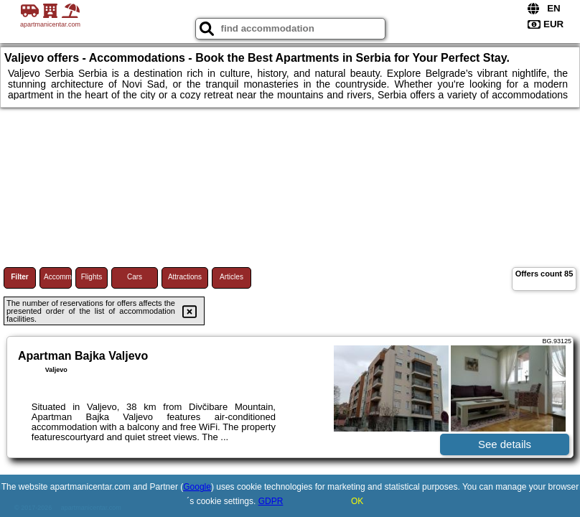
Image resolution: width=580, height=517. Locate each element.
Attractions (185, 277)
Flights (91, 277)
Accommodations (58, 277)
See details (504, 444)
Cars (134, 277)
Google (197, 487)
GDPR (271, 501)
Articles (231, 277)
